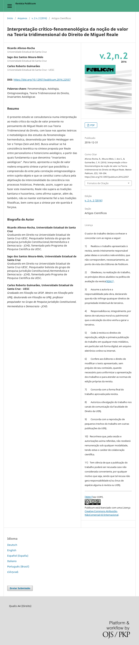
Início (10, 18)
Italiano (11, 561)
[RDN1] (110, 281)
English (11, 550)
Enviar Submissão (20, 588)
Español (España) (17, 555)
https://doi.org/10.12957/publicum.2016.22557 (42, 79)
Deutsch (12, 545)
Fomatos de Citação (98, 183)
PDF (92, 125)
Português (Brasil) (18, 566)
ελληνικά (12, 572)
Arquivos (22, 18)
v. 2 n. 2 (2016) (39, 18)
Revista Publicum (25, 3)
